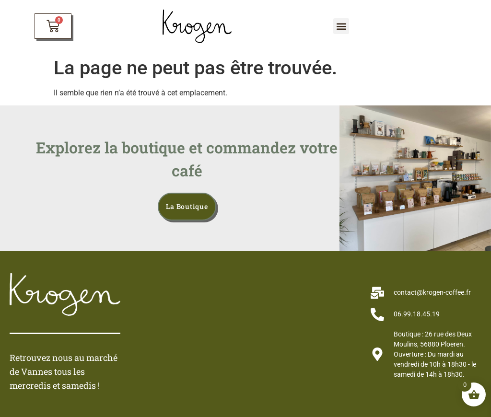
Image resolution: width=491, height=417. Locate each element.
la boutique (187, 206)
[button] (341, 26)
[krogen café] (245, 333)
